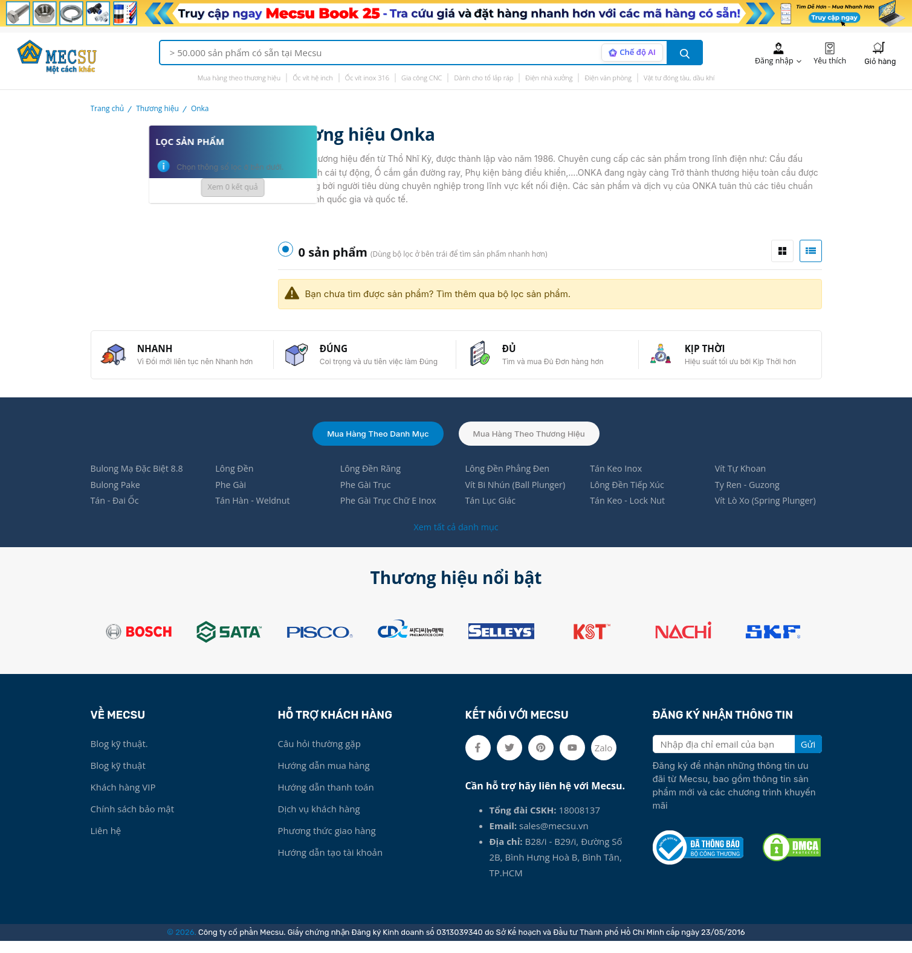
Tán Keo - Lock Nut (629, 513)
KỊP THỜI (711, 352)
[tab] (782, 251)
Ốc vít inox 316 (367, 77)
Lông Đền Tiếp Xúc (629, 496)
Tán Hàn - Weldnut (254, 513)
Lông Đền (235, 479)
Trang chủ (108, 108)
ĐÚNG (339, 352)
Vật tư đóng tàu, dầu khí (679, 77)
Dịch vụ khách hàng (319, 821)
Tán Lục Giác (491, 513)
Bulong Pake (117, 496)
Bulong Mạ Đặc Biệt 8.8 (139, 479)
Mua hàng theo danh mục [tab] (375, 442)
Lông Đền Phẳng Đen (509, 479)
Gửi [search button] (808, 756)
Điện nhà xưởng (548, 77)
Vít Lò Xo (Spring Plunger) (768, 513)
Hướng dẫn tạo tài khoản (330, 864)
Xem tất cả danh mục (456, 539)
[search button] (685, 52)
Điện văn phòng (608, 77)
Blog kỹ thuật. (119, 755)
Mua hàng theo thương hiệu (239, 77)
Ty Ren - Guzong (749, 496)
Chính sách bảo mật (133, 821)
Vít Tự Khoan (742, 479)
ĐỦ (514, 352)
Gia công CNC (421, 77)
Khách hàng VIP (123, 799)
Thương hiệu (157, 108)
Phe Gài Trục (366, 496)
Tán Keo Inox (617, 479)
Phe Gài (231, 496)
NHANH (160, 352)
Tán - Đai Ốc (116, 513)
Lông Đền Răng (372, 479)
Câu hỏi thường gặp (319, 755)
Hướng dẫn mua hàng (324, 777)
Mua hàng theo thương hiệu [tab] (532, 442)
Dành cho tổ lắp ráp (483, 77)
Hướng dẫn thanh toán (326, 799)
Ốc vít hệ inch (313, 77)
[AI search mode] (630, 52)
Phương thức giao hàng (327, 842)
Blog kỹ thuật (118, 777)
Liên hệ (106, 842)
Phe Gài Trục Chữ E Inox (390, 513)
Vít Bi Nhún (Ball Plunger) (517, 496)
